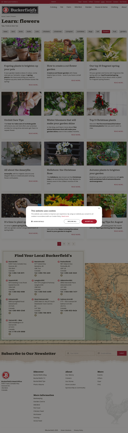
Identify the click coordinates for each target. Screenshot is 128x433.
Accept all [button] (89, 221)
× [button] (99, 208)
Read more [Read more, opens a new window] (65, 216)
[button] (37, 221)
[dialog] (64, 216)
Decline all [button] (72, 221)
